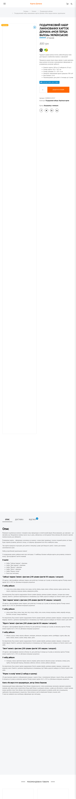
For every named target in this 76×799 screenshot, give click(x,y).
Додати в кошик (58, 90)
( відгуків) (50, 38)
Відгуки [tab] (33, 371)
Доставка (42, 751)
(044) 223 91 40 (13, 747)
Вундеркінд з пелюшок (51, 105)
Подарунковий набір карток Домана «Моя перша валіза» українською (51, 726)
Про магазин (43, 754)
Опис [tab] (7, 372)
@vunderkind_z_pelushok (15, 762)
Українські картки (64, 100)
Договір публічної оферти (47, 758)
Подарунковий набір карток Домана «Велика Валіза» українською (51, 680)
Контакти (42, 761)
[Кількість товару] (43, 90)
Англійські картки (7, 782)
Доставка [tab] (19, 372)
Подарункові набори (52, 100)
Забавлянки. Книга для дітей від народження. (14, 677)
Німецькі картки (7, 786)
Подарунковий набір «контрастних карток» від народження (15, 726)
